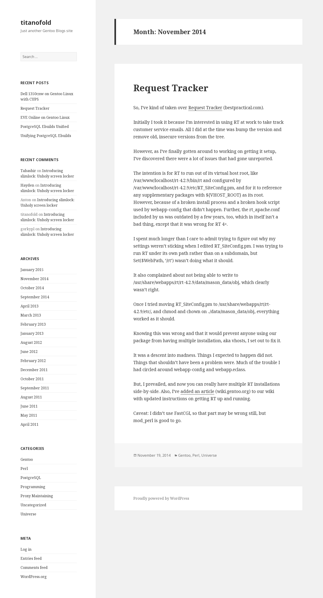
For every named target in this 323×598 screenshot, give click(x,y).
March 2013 (31, 315)
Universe (28, 514)
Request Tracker (35, 108)
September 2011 (35, 387)
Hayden (27, 185)
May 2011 (29, 415)
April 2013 (30, 306)
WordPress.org (34, 576)
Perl (24, 468)
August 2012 (31, 342)
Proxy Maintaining (37, 495)
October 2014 (32, 287)
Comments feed (34, 567)
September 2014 (35, 296)
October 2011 (32, 378)
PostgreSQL (31, 477)
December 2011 (34, 369)
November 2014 (34, 278)
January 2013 (32, 333)
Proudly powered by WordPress (161, 498)
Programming (33, 486)
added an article (197, 391)
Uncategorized (33, 504)
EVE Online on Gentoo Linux (45, 117)
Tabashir (28, 170)
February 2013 (33, 324)
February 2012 (33, 360)
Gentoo (27, 459)
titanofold (36, 22)
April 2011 (30, 424)
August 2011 (31, 397)
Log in (26, 549)
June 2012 (29, 351)
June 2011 (29, 406)
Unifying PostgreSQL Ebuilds (46, 135)
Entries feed (31, 558)
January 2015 (32, 269)
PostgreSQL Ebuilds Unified (45, 126)
